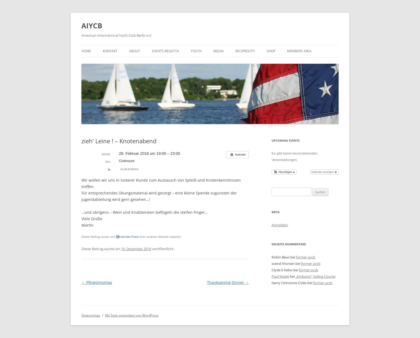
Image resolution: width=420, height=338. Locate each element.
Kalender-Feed (127, 236)
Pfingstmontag (96, 282)
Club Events (129, 169)
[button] (284, 172)
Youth (196, 51)
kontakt (110, 51)
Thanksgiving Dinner (228, 282)
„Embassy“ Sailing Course (315, 276)
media (218, 51)
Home (86, 51)
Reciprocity (245, 51)
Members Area (299, 51)
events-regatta (165, 51)
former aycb (305, 257)
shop (271, 51)
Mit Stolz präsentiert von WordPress (132, 315)
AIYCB (91, 26)
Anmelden (280, 225)
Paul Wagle (280, 276)
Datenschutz (90, 315)
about (134, 51)
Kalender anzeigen (324, 172)
